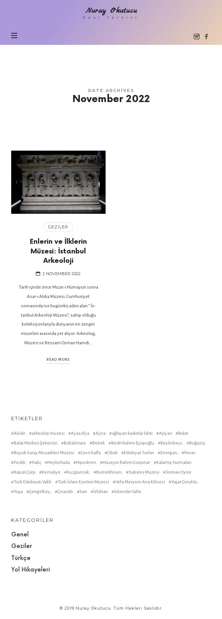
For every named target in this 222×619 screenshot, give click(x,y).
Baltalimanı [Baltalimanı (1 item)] (75, 443)
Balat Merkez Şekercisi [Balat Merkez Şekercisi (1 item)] (35, 443)
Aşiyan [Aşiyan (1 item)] (165, 433)
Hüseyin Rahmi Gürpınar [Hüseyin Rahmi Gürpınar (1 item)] (126, 462)
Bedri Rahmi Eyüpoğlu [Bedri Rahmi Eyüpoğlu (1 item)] (132, 443)
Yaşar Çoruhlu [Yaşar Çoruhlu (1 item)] (184, 482)
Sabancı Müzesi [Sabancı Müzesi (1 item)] (144, 472)
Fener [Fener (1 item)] (190, 452)
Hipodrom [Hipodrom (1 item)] (86, 462)
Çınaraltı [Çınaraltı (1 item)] (65, 491)
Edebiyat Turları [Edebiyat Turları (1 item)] (139, 452)
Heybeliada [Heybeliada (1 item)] (58, 462)
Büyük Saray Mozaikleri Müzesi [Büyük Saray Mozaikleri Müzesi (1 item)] (44, 452)
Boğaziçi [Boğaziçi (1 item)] (197, 443)
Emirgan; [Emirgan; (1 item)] (169, 452)
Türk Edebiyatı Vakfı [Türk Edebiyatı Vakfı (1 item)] (32, 482)
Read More (58, 359)
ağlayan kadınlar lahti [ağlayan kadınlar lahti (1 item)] (132, 433)
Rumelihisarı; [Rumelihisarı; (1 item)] (109, 472)
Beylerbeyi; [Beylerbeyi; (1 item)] (171, 443)
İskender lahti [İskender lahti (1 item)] (127, 491)
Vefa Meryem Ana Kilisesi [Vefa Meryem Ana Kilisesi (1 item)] (140, 482)
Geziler (58, 227)
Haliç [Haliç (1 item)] (36, 462)
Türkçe (21, 558)
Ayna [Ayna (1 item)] (101, 433)
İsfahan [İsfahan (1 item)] (100, 491)
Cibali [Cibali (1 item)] (112, 452)
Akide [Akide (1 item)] (19, 433)
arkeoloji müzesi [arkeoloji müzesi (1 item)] (48, 433)
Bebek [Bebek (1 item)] (98, 443)
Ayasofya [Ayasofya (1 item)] (80, 433)
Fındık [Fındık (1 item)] (19, 462)
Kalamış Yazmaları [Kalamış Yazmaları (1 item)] (173, 462)
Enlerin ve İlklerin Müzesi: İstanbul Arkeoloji (58, 251)
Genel (20, 534)
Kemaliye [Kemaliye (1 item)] (51, 472)
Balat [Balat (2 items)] (183, 433)
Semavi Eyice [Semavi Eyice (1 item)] (178, 472)
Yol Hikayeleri (30, 569)
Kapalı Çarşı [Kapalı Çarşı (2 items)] (24, 472)
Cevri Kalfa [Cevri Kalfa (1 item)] (91, 452)
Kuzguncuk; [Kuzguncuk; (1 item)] (78, 472)
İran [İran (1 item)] (83, 491)
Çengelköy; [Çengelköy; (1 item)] (40, 491)
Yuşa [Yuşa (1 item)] (18, 491)
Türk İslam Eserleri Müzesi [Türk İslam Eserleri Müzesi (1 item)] (83, 482)
